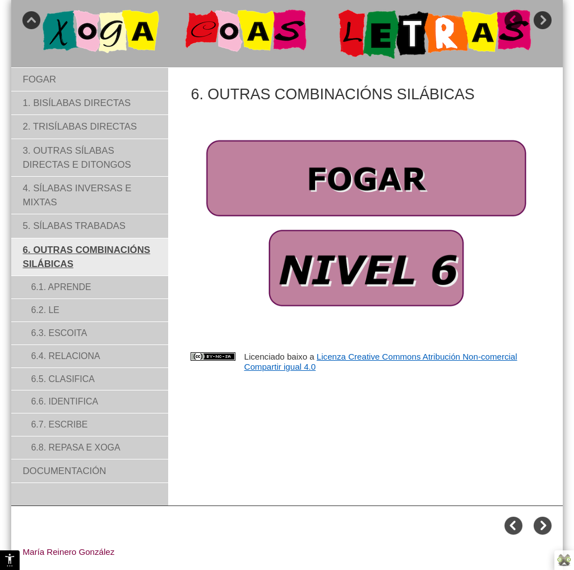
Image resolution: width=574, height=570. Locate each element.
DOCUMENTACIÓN (64, 471)
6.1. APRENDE (61, 287)
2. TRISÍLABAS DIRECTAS (79, 126)
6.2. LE (45, 310)
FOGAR (39, 79)
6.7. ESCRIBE (59, 424)
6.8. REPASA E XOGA (75, 447)
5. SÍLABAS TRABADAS (73, 225)
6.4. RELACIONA (65, 356)
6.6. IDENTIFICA (64, 401)
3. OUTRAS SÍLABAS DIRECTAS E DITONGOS (76, 157)
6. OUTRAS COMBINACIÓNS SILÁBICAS (86, 257)
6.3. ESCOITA (59, 333)
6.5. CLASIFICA (62, 379)
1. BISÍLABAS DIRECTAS (76, 103)
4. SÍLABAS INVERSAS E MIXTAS (76, 195)
